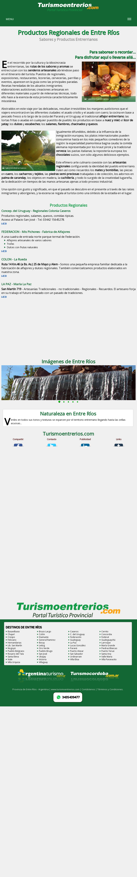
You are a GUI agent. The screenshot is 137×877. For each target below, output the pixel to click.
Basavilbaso (14, 631)
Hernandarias (14, 642)
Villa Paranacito (109, 659)
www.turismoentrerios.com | (66, 689)
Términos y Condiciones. (110, 689)
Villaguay (43, 662)
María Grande (108, 645)
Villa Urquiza (14, 662)
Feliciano (12, 639)
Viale (10, 659)
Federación (75, 637)
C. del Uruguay (77, 634)
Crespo (11, 637)
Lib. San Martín (15, 645)
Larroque (106, 642)
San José (43, 653)
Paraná (73, 648)
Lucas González (78, 645)
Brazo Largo (45, 631)
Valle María (106, 656)
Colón (42, 634)
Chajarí (11, 634)
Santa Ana (106, 653)
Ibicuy (42, 642)
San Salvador (76, 653)
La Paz (73, 642)
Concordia (106, 634)
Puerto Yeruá (107, 651)
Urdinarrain (76, 656)
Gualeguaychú (108, 639)
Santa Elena (13, 656)
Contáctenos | (89, 689)
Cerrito (104, 631)
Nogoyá (12, 648)
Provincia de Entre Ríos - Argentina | (31, 689)
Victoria (42, 659)
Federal (105, 637)
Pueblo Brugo (46, 651)
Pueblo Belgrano (16, 651)
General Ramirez (47, 639)
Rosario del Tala (16, 653)
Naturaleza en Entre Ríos (68, 413)
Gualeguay (75, 639)
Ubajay (42, 656)
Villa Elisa (74, 659)
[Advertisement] (67, 327)
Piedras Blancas (109, 648)
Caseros (74, 631)
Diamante (44, 637)
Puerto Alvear (77, 651)
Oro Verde (44, 648)
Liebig (42, 645)
